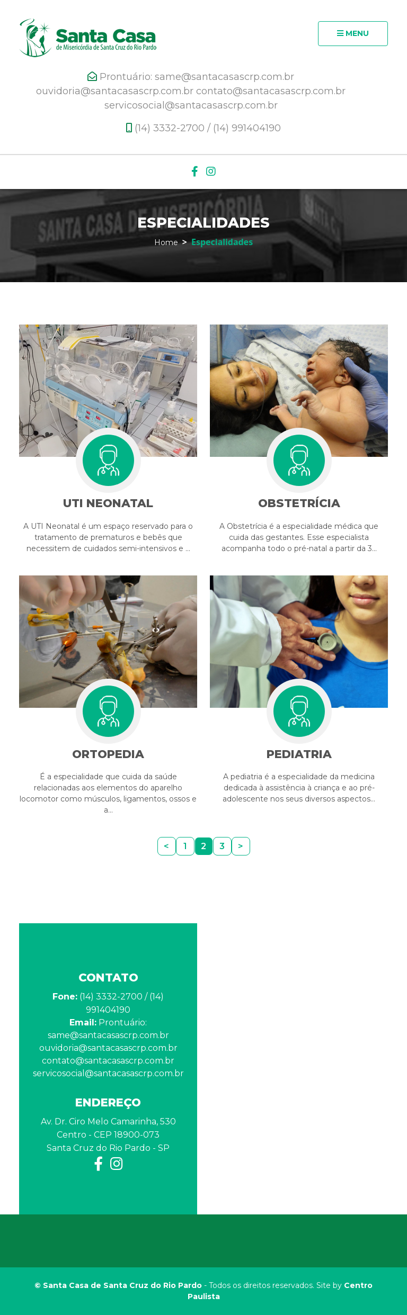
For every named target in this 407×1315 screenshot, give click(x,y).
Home (166, 242)
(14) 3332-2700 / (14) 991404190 (203, 128)
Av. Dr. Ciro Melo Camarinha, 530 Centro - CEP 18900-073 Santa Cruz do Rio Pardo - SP (108, 1134)
